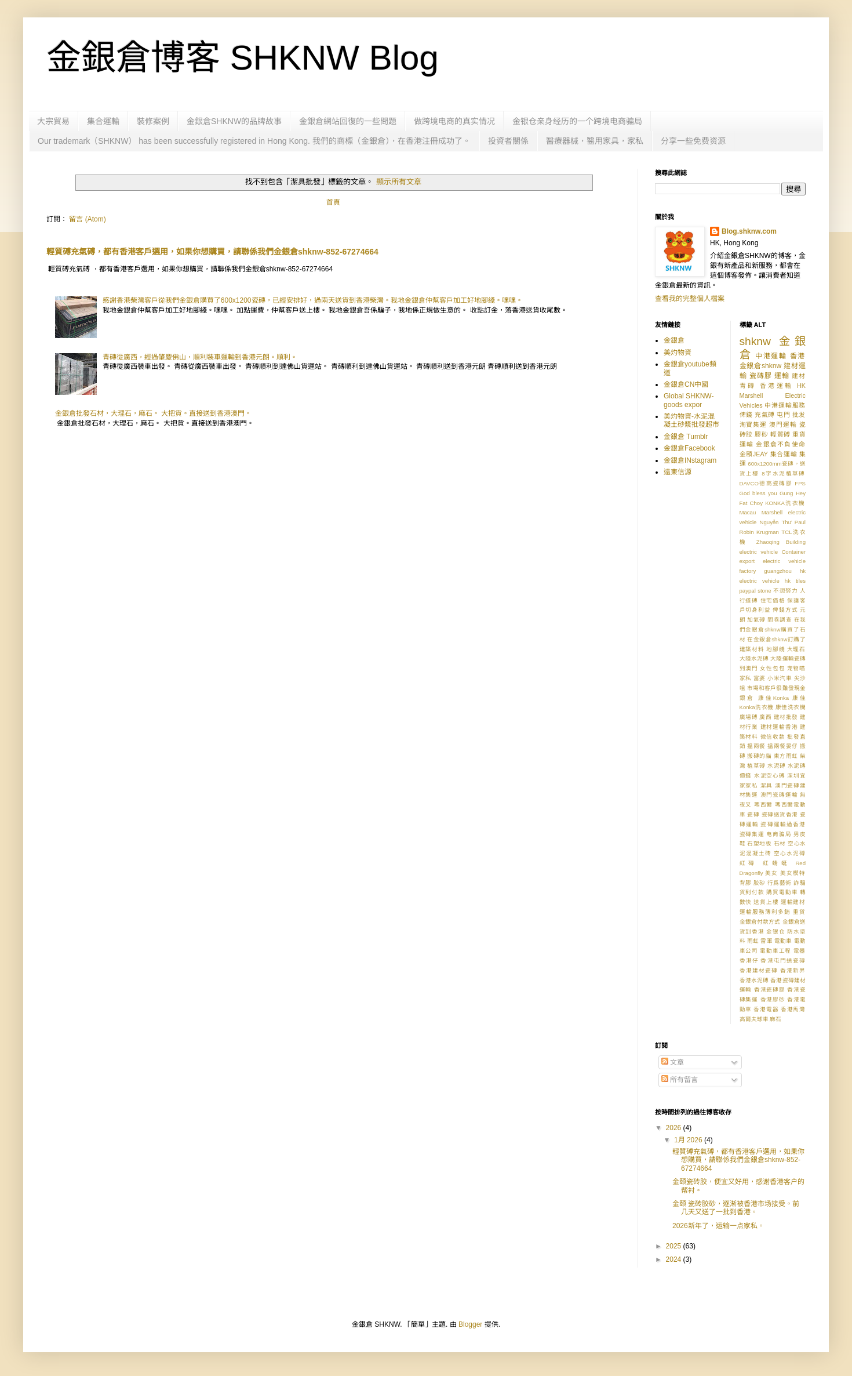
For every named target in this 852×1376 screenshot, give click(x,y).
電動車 (783, 941)
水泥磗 (776, 766)
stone (764, 590)
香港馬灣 (793, 1009)
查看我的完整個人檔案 (689, 299)
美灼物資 (677, 352)
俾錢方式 (785, 610)
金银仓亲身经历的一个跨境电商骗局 (577, 121)
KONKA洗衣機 (785, 503)
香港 (798, 356)
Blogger (470, 1324)
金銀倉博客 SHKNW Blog (242, 57)
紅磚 (749, 863)
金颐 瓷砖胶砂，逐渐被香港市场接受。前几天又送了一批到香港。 (735, 1208)
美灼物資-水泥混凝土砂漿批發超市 (691, 420)
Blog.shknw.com (749, 231)
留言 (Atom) (87, 219)
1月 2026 (689, 1140)
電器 (799, 950)
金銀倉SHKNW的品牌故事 (234, 121)
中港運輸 (771, 356)
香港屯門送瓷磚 (783, 960)
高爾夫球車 (754, 1019)
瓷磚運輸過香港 (783, 824)
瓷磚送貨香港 (780, 814)
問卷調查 (779, 619)
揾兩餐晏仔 (782, 746)
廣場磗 (749, 717)
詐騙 (799, 883)
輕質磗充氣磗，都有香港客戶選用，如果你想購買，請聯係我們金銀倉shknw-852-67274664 (212, 251)
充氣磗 (765, 414)
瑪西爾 (763, 804)
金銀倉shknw (761, 366)
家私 (746, 678)
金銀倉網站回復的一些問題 (347, 121)
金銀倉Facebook (689, 448)
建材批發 (786, 717)
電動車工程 (775, 950)
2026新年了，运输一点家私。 (718, 1226)
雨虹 (753, 941)
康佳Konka (773, 698)
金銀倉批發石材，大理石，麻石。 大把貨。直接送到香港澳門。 (153, 413)
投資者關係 (508, 141)
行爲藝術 (779, 883)
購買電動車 (782, 892)
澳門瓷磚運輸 (779, 795)
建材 (799, 375)
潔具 (766, 785)
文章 (672, 1062)
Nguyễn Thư (776, 522)
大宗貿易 (53, 121)
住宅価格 (772, 600)
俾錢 (746, 414)
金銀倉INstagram (690, 460)
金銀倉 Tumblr (686, 437)
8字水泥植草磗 (784, 473)
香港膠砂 (772, 999)
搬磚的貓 (759, 756)
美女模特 (793, 873)
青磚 (748, 385)
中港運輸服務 (785, 405)
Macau (748, 512)
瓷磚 (753, 814)
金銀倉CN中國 (686, 384)
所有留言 (679, 1080)
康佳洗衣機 (790, 707)
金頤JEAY (754, 454)
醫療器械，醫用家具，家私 (594, 141)
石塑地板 (759, 843)
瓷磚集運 (752, 834)
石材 (780, 843)
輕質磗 (780, 434)
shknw (755, 341)
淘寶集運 (753, 424)
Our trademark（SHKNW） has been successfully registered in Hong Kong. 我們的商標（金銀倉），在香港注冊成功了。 (254, 141)
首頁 (333, 202)
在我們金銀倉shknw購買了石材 (773, 629)
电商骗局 (778, 834)
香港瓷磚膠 (769, 989)
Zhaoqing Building (781, 542)
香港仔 (749, 960)
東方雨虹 (786, 756)
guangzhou (777, 571)
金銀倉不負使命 (781, 444)
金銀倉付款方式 (760, 921)
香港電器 (765, 1009)
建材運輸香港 (779, 727)
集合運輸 (103, 121)
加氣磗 (756, 619)
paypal (748, 590)
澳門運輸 (783, 424)
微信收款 (772, 737)
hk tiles (795, 581)
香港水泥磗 (754, 980)
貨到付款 (752, 892)
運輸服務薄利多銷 (765, 912)
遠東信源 (677, 472)
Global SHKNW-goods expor (688, 400)
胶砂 (759, 883)
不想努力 (785, 590)
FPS (800, 483)
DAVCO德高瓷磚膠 (766, 483)
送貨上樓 (765, 902)
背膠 (746, 883)
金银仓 (775, 931)
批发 (799, 414)
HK (801, 385)
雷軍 (766, 941)
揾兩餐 (756, 746)
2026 (674, 1128)
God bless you (758, 493)
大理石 (796, 649)
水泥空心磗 (769, 775)
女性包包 (772, 668)
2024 (674, 1259)
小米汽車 (779, 678)
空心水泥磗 (790, 853)
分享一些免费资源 (693, 141)
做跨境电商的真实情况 (454, 121)
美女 (771, 873)
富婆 (759, 678)
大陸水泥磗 (754, 658)
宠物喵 (796, 668)
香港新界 (793, 970)
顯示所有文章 (398, 181)
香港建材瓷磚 (759, 970)
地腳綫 (775, 649)
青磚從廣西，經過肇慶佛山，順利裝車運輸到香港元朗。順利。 (200, 357)
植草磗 (756, 766)
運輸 (781, 376)
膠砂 (761, 434)
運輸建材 (793, 902)
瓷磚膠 (760, 376)
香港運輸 (776, 385)
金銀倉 (674, 340)
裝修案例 (153, 121)
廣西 (765, 717)
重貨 (799, 912)
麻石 (775, 1019)
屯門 (783, 414)
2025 (674, 1246)
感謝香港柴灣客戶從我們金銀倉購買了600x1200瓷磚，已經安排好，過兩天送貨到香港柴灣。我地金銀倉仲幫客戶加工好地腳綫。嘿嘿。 (313, 300)
